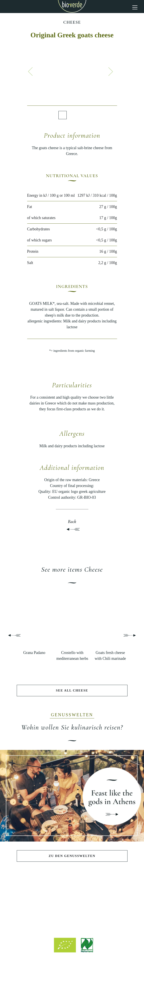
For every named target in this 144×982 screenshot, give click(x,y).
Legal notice (68, 967)
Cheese (72, 22)
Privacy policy (91, 967)
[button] (30, 71)
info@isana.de (96, 923)
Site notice (48, 967)
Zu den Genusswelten (72, 856)
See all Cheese (72, 690)
